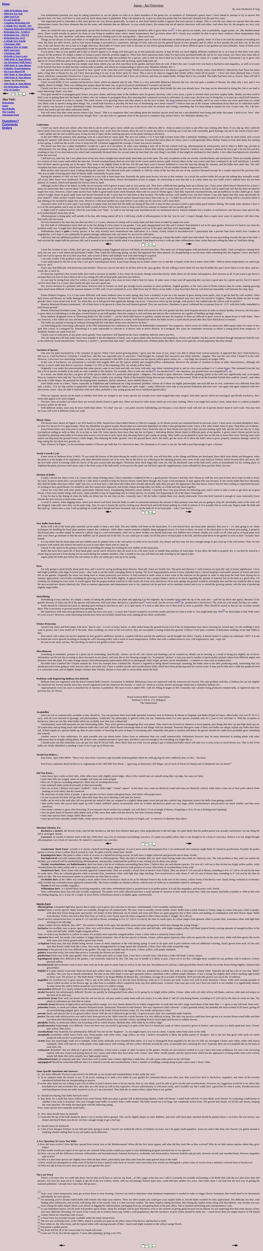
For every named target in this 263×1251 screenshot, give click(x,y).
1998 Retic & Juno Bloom (17, 65)
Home (6, 4)
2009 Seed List (11, 16)
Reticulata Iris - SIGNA (16, 34)
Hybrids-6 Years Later (16, 56)
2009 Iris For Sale (13, 13)
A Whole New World (14, 41)
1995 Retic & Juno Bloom (17, 83)
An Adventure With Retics (18, 62)
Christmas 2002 (12, 44)
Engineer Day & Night (16, 47)
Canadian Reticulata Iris (17, 22)
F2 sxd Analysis (12, 19)
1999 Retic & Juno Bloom (17, 59)
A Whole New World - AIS (18, 25)
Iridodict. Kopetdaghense (17, 68)
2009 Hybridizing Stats (16, 10)
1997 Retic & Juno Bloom (17, 74)
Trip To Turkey (12, 89)
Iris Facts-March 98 (14, 71)
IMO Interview (12, 50)
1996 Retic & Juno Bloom (17, 77)
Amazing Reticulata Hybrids (19, 28)
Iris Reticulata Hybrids (16, 86)
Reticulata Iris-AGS (14, 38)
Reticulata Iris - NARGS (17, 31)
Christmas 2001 (12, 53)
